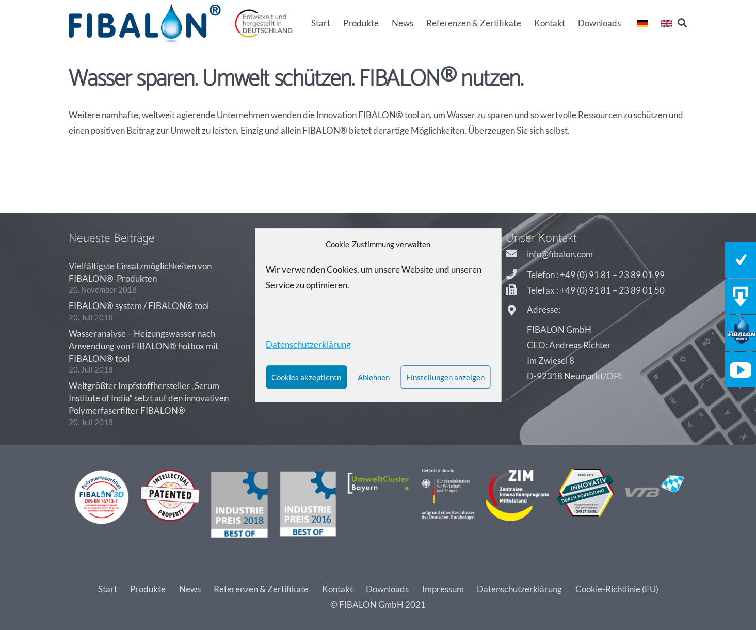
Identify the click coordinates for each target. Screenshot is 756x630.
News (190, 589)
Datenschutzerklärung (519, 589)
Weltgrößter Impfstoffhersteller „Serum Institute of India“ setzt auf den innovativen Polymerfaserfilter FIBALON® (149, 398)
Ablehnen (374, 377)
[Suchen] (682, 23)
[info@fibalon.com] (516, 254)
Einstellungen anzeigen (445, 377)
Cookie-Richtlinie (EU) (616, 589)
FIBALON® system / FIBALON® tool (139, 305)
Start (107, 589)
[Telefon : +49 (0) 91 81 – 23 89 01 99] (516, 275)
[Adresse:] (516, 311)
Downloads (387, 589)
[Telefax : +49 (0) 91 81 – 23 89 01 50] (516, 290)
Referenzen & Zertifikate (261, 589)
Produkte (148, 589)
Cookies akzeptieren (306, 377)
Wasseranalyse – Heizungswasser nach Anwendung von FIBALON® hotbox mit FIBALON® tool (143, 346)
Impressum (443, 589)
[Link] (145, 23)
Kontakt (337, 589)
